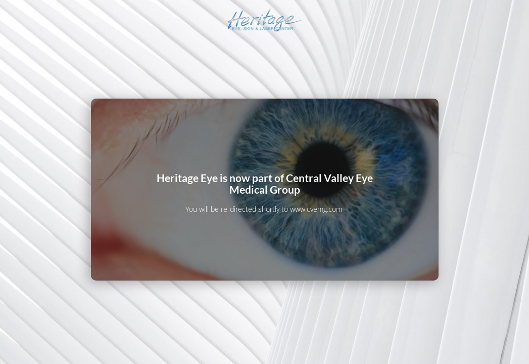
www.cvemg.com (316, 209)
